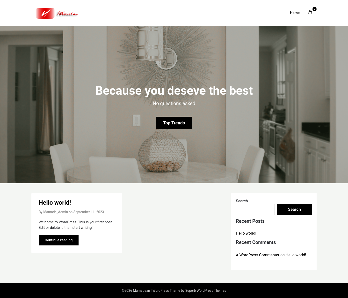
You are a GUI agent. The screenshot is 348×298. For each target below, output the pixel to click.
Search (242, 201)
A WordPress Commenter (257, 255)
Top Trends (174, 122)
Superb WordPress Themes (205, 290)
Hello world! (55, 202)
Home (295, 13)
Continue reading (58, 240)
